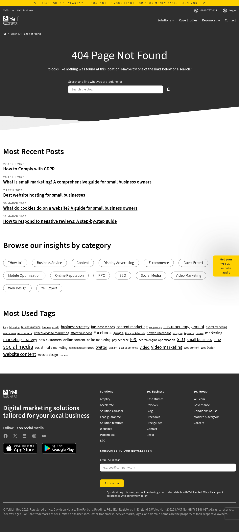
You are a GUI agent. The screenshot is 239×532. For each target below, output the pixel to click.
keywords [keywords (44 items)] (189, 333)
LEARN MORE (189, 3)
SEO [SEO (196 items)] (181, 339)
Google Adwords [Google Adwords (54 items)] (135, 333)
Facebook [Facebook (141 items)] (103, 333)
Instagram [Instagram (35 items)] (177, 333)
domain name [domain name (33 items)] (9, 333)
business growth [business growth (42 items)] (50, 327)
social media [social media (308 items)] (18, 347)
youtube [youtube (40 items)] (64, 355)
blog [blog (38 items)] (5, 327)
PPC (101, 275)
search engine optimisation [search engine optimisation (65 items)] (157, 340)
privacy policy (139, 496)
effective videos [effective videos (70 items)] (81, 333)
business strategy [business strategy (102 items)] (75, 327)
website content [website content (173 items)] (19, 354)
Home (4, 34)
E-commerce (159, 263)
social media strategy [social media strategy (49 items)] (81, 348)
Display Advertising (119, 263)
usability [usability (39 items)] (113, 348)
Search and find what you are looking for (95, 82)
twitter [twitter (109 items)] (101, 347)
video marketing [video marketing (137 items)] (166, 347)
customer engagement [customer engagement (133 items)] (183, 327)
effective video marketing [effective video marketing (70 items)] (51, 333)
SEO (123, 275)
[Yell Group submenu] (215, 391)
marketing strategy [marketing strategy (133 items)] (20, 340)
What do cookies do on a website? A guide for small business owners (70, 208)
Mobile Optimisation (24, 275)
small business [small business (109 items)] (199, 340)
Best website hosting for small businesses (44, 195)
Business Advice (49, 263)
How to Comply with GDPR (29, 169)
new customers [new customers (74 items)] (50, 340)
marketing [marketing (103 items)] (213, 333)
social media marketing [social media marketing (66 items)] (51, 348)
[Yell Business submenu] (168, 391)
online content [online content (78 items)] (74, 340)
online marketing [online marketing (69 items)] (98, 340)
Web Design (17, 288)
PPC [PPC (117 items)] (133, 340)
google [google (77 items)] (118, 333)
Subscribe (112, 483)
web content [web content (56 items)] (191, 348)
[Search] (168, 89)
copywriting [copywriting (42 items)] (155, 327)
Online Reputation (69, 275)
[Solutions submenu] (166, 20)
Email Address (110, 460)
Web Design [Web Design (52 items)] (208, 348)
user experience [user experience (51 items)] (128, 348)
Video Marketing (188, 275)
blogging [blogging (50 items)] (14, 327)
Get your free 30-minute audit (226, 266)
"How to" (15, 263)
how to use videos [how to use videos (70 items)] (159, 333)
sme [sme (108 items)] (217, 340)
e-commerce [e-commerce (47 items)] (24, 333)
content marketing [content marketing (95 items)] (132, 327)
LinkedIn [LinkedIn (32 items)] (199, 333)
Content (83, 263)
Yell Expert (49, 288)
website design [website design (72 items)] (47, 354)
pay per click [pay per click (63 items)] (120, 340)
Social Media (151, 275)
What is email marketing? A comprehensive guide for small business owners (77, 182)
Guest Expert (193, 263)
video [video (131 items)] (145, 347)
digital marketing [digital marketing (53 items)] (216, 327)
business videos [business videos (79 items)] (103, 327)
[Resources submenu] (211, 20)
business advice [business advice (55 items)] (30, 327)
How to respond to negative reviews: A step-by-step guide (60, 221)
